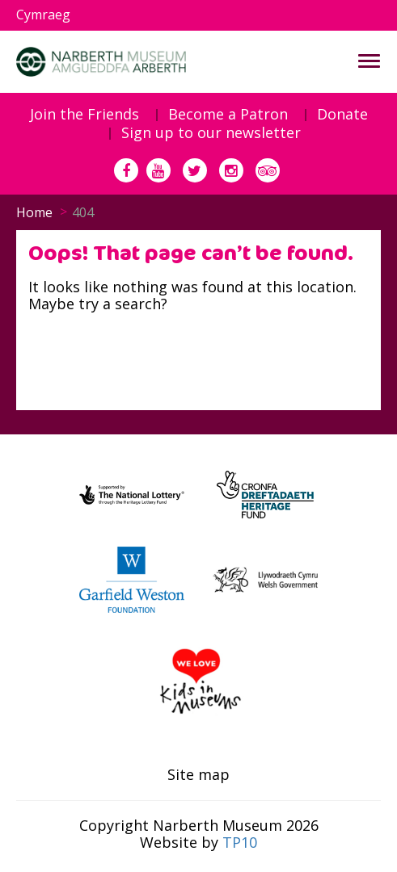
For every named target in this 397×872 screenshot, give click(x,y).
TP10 (239, 842)
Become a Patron (228, 115)
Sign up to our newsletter (211, 133)
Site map (198, 775)
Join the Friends (84, 115)
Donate (342, 115)
